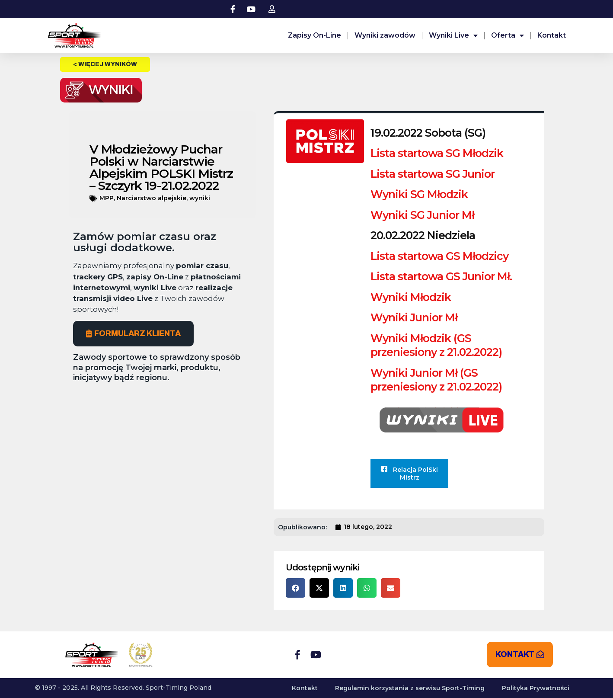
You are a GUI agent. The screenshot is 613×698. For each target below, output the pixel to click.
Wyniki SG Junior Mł (422, 214)
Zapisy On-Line (314, 35)
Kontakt (551, 35)
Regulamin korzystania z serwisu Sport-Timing (410, 688)
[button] (295, 588)
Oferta (507, 35)
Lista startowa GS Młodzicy (439, 256)
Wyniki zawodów (384, 35)
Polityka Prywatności (535, 688)
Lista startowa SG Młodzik (436, 153)
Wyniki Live (453, 35)
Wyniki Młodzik (410, 297)
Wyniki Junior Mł (413, 317)
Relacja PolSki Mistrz (409, 473)
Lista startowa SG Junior (432, 173)
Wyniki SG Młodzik (419, 194)
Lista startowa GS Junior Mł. (441, 276)
